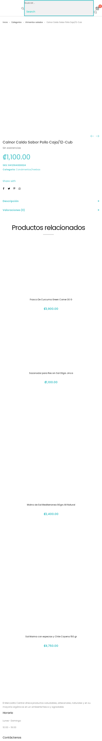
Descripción (11, 201)
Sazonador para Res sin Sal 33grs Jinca (51, 373)
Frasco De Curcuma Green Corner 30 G (51, 299)
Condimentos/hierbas (28, 169)
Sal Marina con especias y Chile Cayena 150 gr (51, 636)
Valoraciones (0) (14, 210)
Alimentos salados (34, 22)
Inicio (5, 22)
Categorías (16, 22)
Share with (9, 181)
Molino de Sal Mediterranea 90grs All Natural (51, 504)
